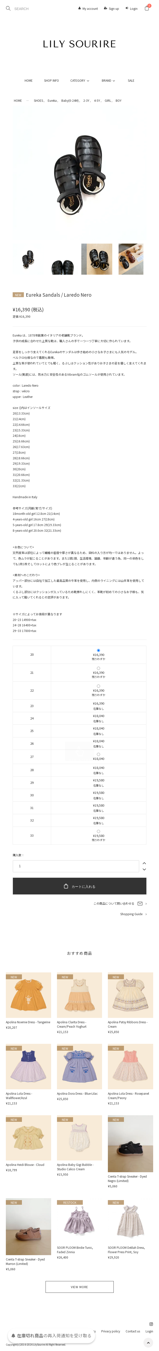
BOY (119, 100)
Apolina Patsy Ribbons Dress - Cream (128, 1024)
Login (134, 8)
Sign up (114, 8)
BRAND (109, 80)
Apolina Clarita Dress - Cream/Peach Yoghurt (71, 1024)
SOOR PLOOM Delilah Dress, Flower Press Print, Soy (126, 1249)
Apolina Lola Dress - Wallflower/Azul (19, 1095)
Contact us (133, 1331)
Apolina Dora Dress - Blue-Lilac (77, 1093)
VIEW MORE (79, 1287)
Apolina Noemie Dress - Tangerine (28, 1022)
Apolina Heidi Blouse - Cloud (25, 1164)
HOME (29, 80)
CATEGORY (80, 80)
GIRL (108, 100)
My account (90, 8)
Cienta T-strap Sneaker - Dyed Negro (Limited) (127, 1178)
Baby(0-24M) (70, 100)
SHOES (38, 100)
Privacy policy (110, 1331)
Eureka (52, 100)
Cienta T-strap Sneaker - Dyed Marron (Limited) (25, 1261)
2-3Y (86, 100)
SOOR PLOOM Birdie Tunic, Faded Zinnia (75, 1249)
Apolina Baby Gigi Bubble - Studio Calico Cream (75, 1166)
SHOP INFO (51, 80)
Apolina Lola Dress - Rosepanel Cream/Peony (128, 1095)
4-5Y (97, 100)
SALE (131, 80)
